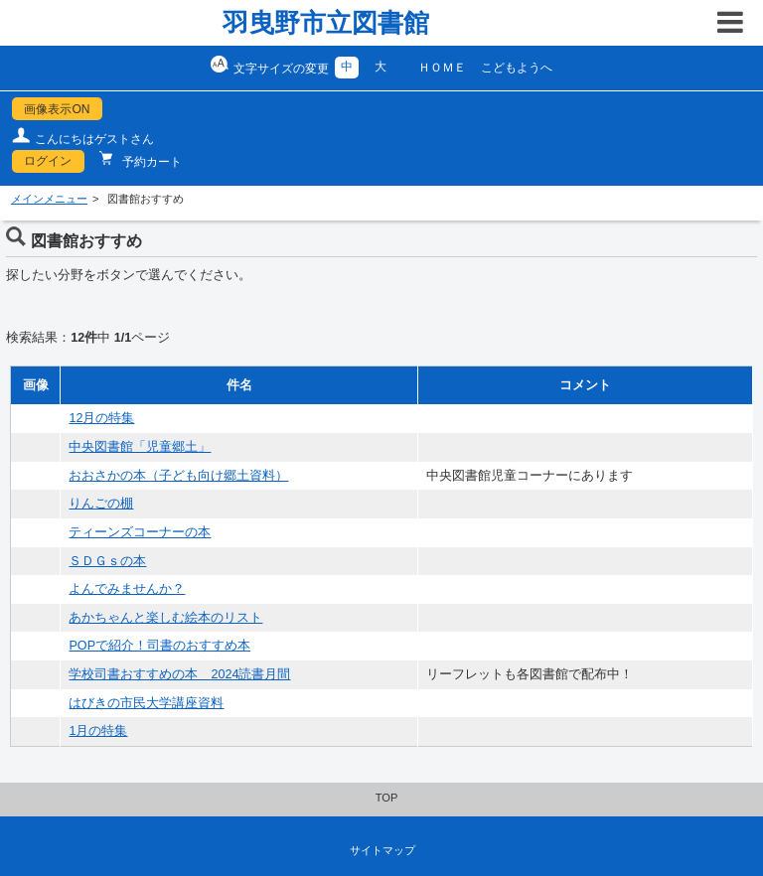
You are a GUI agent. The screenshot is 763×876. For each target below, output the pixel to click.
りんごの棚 (101, 504)
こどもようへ (516, 67)
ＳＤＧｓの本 (107, 561)
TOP (387, 797)
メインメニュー (49, 199)
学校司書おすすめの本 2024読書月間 (179, 674)
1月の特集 (98, 731)
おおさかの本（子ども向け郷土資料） (178, 476)
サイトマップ (382, 850)
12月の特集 (101, 418)
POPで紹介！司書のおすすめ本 (159, 646)
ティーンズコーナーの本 (140, 532)
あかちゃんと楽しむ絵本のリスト (165, 618)
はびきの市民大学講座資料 (146, 703)
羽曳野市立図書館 (326, 23)
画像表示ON (56, 109)
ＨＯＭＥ (442, 67)
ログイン (48, 161)
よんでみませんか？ (127, 589)
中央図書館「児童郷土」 (140, 447)
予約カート (150, 162)
